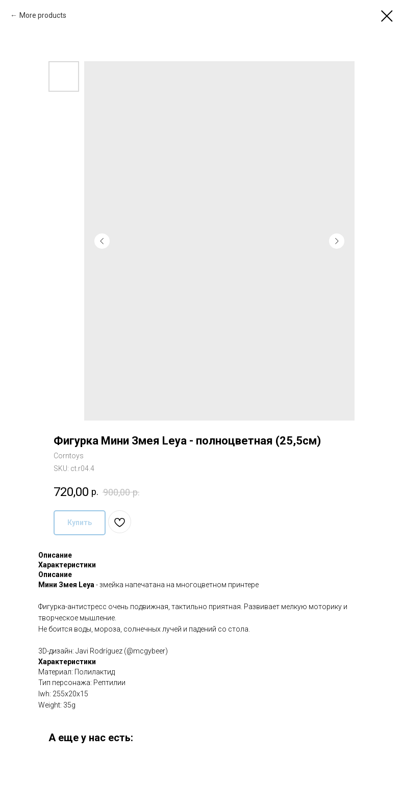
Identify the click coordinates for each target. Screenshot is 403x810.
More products (42, 15)
